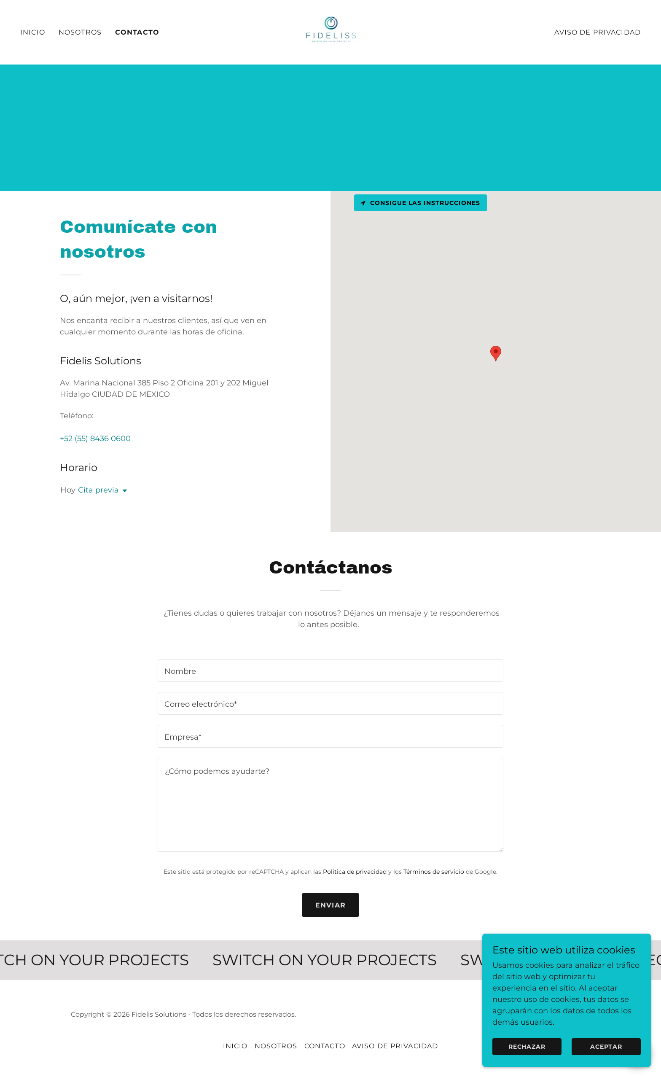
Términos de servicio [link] (433, 871)
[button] (123, 490)
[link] (330, 31)
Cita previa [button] (98, 490)
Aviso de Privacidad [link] (597, 32)
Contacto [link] (137, 32)
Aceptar (606, 1046)
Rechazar (527, 1046)
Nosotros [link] (80, 32)
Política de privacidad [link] (355, 871)
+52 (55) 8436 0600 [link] (95, 438)
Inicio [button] (235, 1046)
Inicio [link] (32, 32)
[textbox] (330, 670)
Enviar (330, 905)
